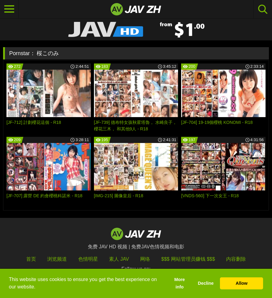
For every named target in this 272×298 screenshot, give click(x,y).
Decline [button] (205, 283)
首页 (31, 259)
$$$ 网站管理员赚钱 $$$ (188, 259)
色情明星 (88, 259)
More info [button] (179, 283)
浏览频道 (57, 259)
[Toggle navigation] (9, 9)
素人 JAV (119, 259)
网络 (145, 259)
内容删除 (236, 259)
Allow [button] (241, 283)
